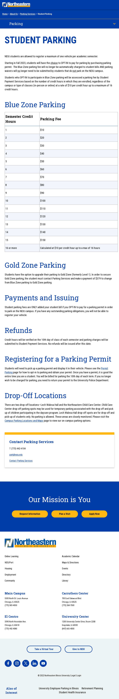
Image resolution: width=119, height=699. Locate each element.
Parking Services (27, 14)
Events (65, 568)
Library (65, 580)
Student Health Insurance (72, 692)
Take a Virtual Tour (43, 649)
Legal (73, 675)
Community (10, 580)
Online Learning (11, 556)
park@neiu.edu (15, 454)
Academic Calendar (71, 556)
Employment (10, 574)
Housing (8, 568)
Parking (16, 23)
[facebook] (8, 663)
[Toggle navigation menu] (114, 4)
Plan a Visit (64, 514)
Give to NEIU (78, 649)
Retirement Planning (92, 688)
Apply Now (94, 514)
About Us (14, 14)
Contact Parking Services (21, 460)
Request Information (30, 514)
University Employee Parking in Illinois (59, 688)
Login (79, 675)
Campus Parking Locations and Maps (24, 420)
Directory (66, 574)
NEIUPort (9, 562)
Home (5, 14)
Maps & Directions (70, 562)
